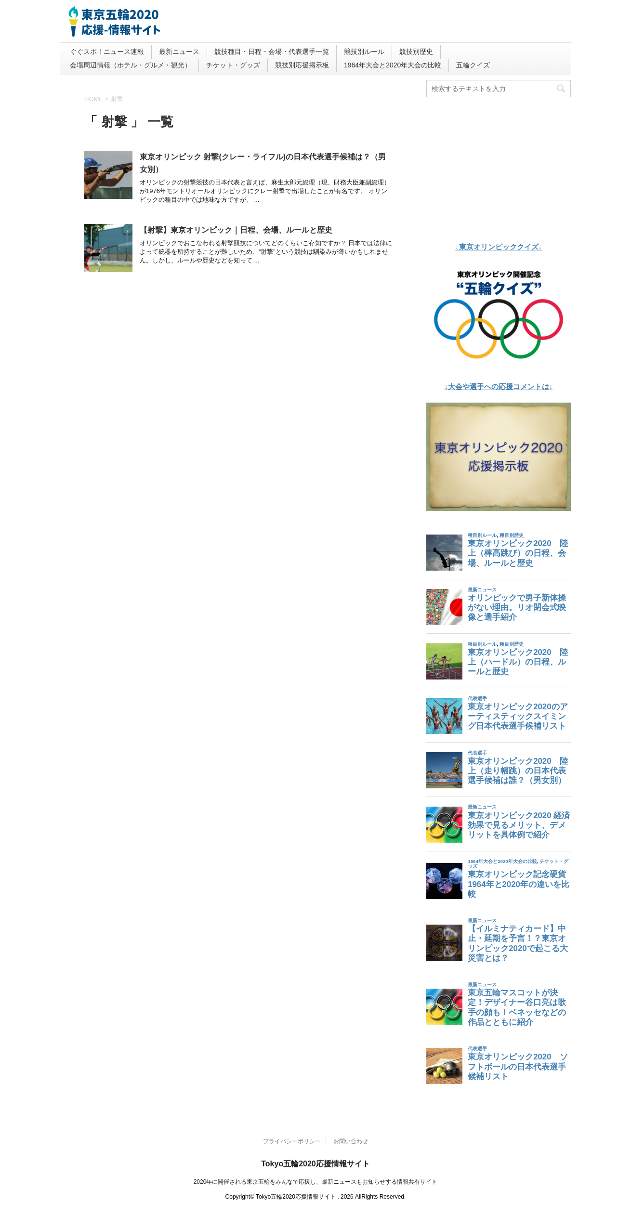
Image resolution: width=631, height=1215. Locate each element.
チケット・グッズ (233, 65)
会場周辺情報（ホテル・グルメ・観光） (130, 65)
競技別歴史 (416, 51)
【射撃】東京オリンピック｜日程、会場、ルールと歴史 (236, 230)
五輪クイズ (473, 65)
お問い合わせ (350, 1141)
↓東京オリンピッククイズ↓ (498, 247)
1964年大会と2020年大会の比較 (392, 65)
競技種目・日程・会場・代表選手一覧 (271, 51)
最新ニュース (179, 51)
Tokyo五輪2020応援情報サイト (315, 1164)
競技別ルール (364, 51)
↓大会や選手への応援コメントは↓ (499, 386)
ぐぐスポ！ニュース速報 (107, 51)
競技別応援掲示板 (302, 65)
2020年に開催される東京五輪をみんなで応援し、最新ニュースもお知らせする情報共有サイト (316, 1181)
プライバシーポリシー (292, 1141)
